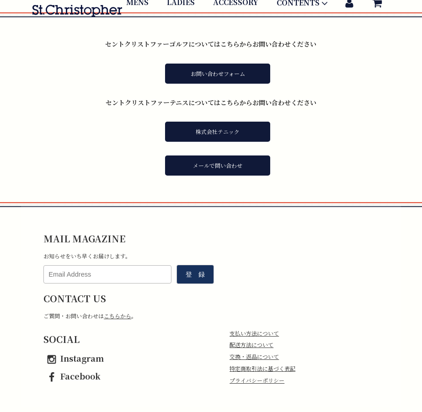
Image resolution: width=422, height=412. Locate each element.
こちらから (117, 316)
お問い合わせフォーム (218, 73)
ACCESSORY (235, 31)
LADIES (181, 31)
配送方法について (251, 344)
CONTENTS (303, 32)
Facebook (72, 376)
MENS (137, 31)
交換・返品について (254, 356)
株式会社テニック (218, 131)
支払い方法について (254, 333)
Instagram (73, 358)
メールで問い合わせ (217, 165)
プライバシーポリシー (257, 380)
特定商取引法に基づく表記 (262, 368)
